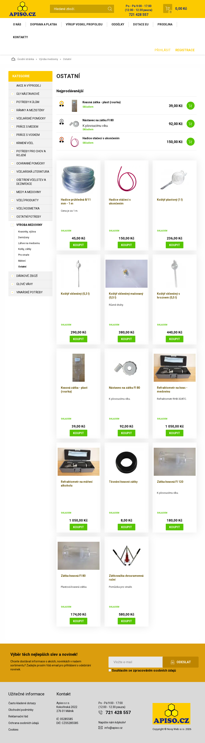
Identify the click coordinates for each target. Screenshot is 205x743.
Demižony (23, 237)
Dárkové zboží (26, 275)
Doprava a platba (43, 24)
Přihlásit (163, 50)
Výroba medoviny (48, 59)
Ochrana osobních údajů (23, 723)
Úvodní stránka (22, 59)
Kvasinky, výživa (27, 231)
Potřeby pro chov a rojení (31, 153)
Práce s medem (27, 126)
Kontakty (20, 37)
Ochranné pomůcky (30, 163)
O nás (17, 24)
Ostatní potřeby (28, 216)
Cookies (13, 729)
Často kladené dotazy (22, 703)
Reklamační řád (18, 716)
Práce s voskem (28, 134)
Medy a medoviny (28, 192)
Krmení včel (24, 143)
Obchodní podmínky (20, 709)
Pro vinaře (23, 254)
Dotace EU (141, 24)
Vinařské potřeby (29, 292)
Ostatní (22, 266)
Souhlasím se (142, 670)
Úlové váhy (24, 284)
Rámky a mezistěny (30, 110)
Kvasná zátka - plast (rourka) (101, 102)
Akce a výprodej (28, 85)
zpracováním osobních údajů (154, 670)
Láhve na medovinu (29, 243)
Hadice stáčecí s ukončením (101, 138)
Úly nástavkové (27, 93)
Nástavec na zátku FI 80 (98, 120)
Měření (22, 260)
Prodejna (165, 24)
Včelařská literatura (32, 171)
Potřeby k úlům (27, 102)
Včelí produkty (27, 200)
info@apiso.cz (114, 727)
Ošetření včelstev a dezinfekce (31, 181)
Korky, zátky (24, 249)
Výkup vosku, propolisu (84, 24)
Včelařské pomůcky (31, 118)
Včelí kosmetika (28, 208)
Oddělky (118, 24)
